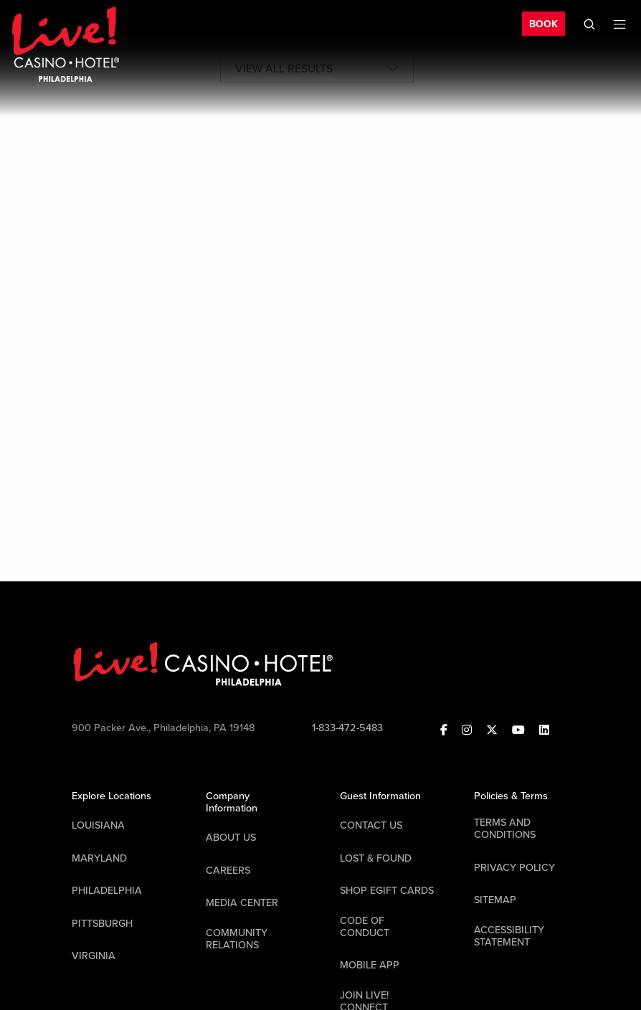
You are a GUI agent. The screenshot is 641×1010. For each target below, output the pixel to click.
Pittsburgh (102, 924)
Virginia (93, 956)
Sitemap (495, 900)
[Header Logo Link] (65, 44)
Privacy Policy (514, 868)
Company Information (231, 802)
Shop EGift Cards (387, 891)
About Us (231, 838)
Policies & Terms (511, 796)
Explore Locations (111, 796)
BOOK (543, 24)
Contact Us (371, 825)
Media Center (242, 903)
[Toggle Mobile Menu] (619, 24)
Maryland (99, 858)
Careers (228, 870)
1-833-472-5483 (347, 728)
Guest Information (380, 796)
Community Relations (236, 939)
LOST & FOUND (376, 858)
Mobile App (369, 965)
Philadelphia (107, 891)
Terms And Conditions (505, 828)
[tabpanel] (320, 202)
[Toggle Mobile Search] (589, 24)
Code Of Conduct (364, 927)
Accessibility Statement (509, 936)
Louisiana (98, 825)
